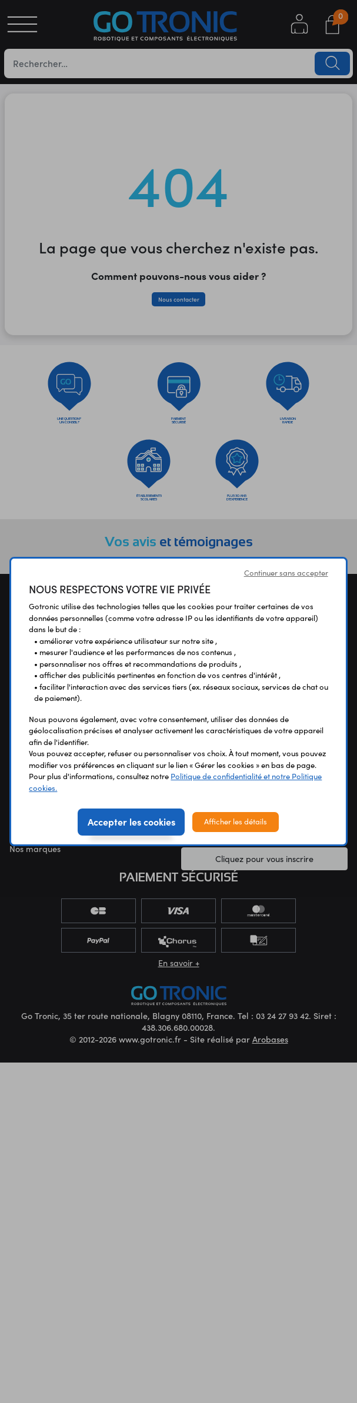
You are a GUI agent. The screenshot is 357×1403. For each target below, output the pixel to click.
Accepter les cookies (131, 821)
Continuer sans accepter (286, 572)
